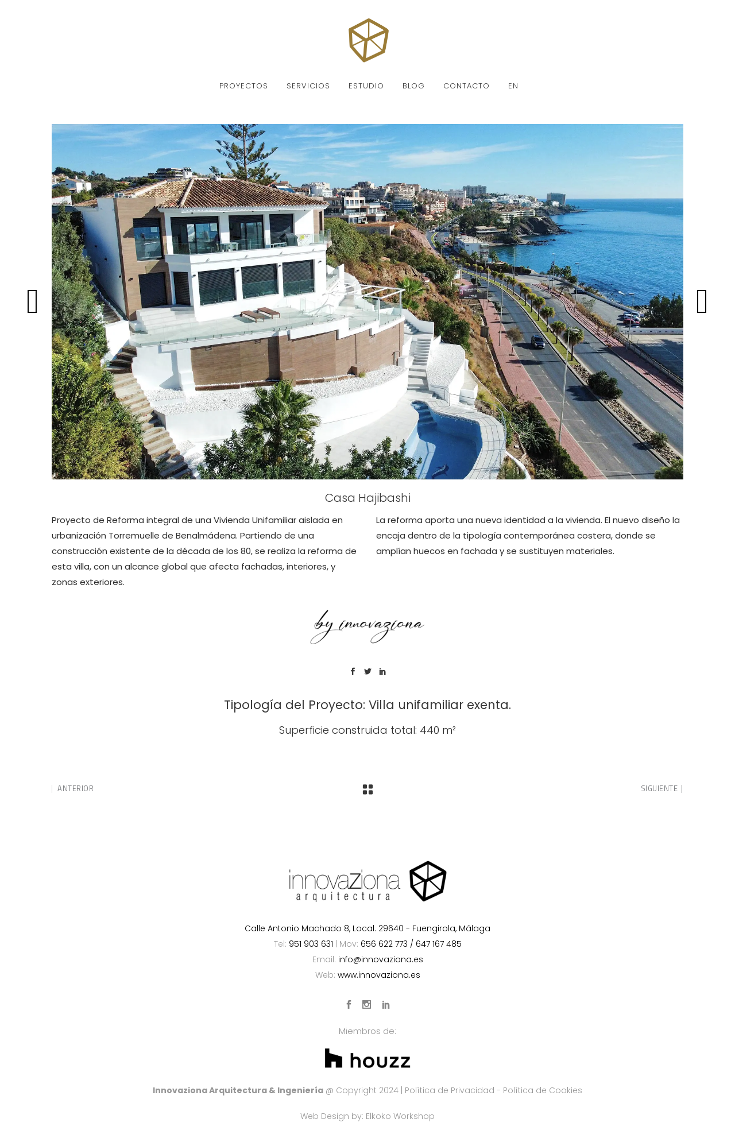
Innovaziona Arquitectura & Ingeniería (238, 1090)
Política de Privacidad (449, 1090)
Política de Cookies (542, 1090)
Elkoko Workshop (400, 1116)
